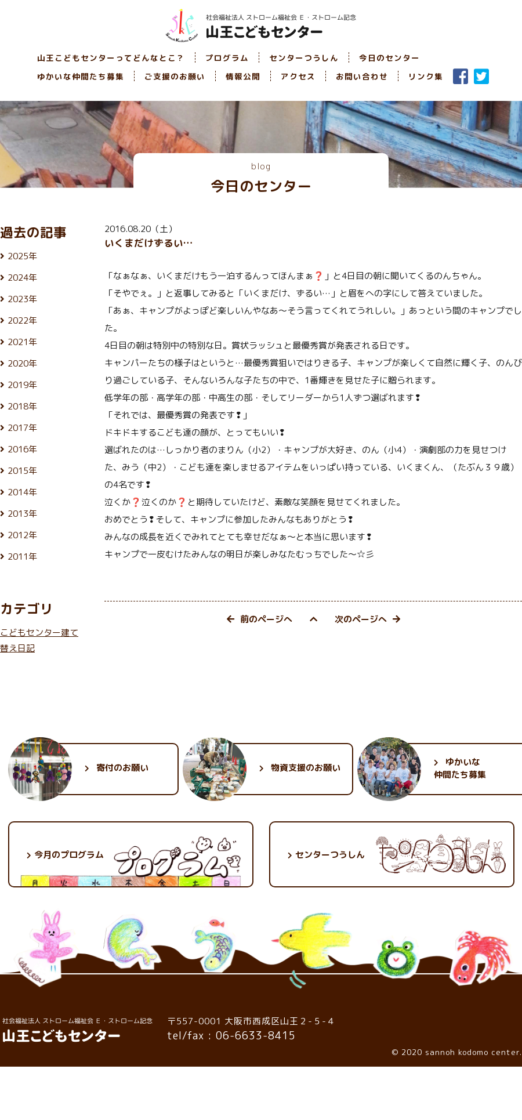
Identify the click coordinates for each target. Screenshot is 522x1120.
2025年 (22, 256)
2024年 (22, 277)
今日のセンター (389, 57)
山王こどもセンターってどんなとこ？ (111, 57)
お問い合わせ (362, 76)
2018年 (22, 406)
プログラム (227, 57)
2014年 (22, 492)
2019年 (22, 385)
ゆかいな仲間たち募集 (80, 76)
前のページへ (259, 619)
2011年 (22, 556)
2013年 (22, 514)
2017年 (22, 428)
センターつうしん (304, 57)
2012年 (22, 535)
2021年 (22, 342)
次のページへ (367, 619)
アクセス (298, 76)
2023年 (22, 299)
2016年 (22, 449)
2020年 (22, 363)
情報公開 (243, 76)
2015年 (22, 471)
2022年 (22, 320)
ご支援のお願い (174, 76)
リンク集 (425, 76)
